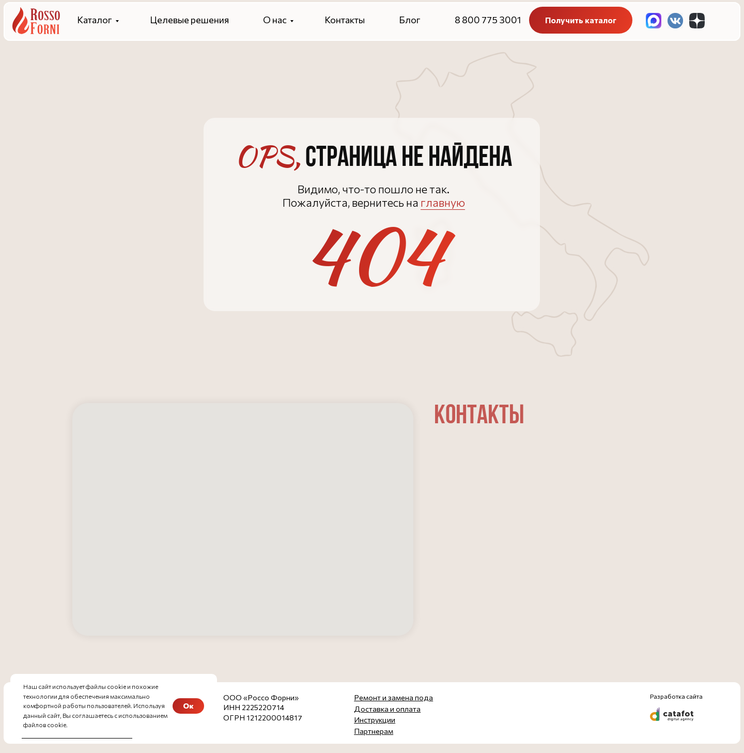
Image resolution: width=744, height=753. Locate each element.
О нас (275, 19)
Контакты (344, 19)
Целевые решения (189, 19)
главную (443, 202)
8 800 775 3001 (488, 19)
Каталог (94, 19)
